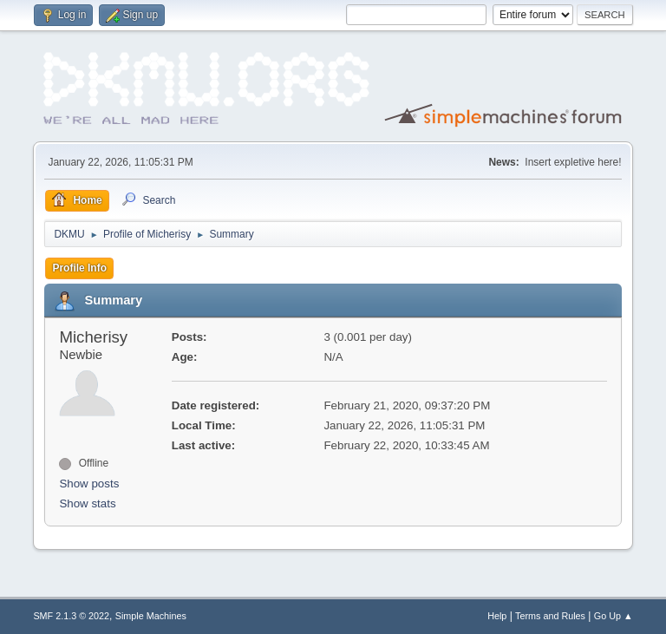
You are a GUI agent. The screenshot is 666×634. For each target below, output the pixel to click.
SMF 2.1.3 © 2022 (71, 616)
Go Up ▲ (613, 616)
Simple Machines (150, 616)
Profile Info (79, 268)
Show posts (89, 483)
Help (496, 616)
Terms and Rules (550, 616)
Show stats (87, 503)
